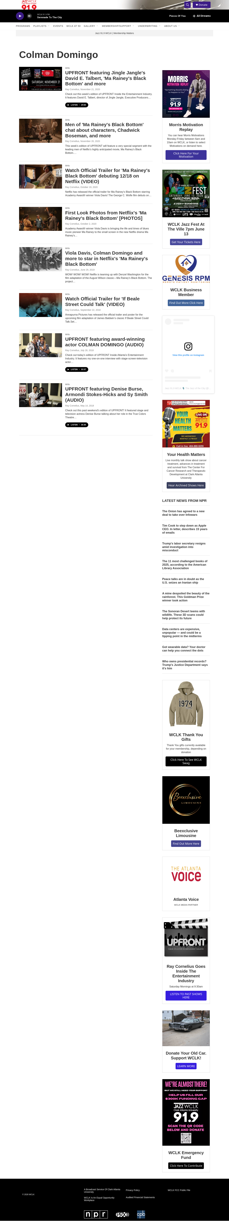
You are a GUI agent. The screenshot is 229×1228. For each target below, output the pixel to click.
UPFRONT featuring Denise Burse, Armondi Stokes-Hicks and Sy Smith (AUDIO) (106, 401)
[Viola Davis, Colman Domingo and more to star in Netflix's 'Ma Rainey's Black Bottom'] (40, 266)
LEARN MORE (186, 1073)
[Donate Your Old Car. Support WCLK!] (186, 1035)
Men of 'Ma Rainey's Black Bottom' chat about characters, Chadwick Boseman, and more (104, 137)
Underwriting (147, 33)
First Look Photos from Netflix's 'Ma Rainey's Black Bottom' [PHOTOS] (105, 222)
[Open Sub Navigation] (49, 33)
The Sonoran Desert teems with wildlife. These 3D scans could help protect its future (183, 622)
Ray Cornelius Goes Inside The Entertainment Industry (186, 980)
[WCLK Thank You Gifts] (186, 711)
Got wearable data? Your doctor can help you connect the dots (183, 656)
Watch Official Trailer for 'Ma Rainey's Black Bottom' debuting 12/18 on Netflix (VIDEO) (107, 183)
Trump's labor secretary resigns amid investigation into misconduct (183, 554)
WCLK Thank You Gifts (186, 744)
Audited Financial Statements (140, 1204)
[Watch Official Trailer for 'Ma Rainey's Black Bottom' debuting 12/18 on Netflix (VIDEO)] (40, 184)
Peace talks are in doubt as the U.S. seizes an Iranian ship (183, 588)
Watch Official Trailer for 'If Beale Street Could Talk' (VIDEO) (102, 308)
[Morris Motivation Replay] (186, 101)
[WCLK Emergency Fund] (186, 1119)
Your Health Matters (186, 461)
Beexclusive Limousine (186, 840)
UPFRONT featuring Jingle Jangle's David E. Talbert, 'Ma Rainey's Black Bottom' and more (105, 85)
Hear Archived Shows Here (186, 492)
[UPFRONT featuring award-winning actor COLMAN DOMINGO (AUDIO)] (40, 352)
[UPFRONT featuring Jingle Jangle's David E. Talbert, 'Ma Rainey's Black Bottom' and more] (40, 86)
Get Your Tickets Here (186, 249)
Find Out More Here (186, 851)
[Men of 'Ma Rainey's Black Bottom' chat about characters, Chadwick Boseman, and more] (40, 138)
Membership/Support (116, 33)
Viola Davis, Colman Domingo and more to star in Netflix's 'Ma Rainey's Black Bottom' (106, 265)
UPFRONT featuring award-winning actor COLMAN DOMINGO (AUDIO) (105, 349)
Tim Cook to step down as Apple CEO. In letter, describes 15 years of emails (184, 536)
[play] (19, 23)
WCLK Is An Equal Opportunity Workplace (99, 1206)
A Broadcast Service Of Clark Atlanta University (102, 1197)
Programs (23, 33)
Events (58, 33)
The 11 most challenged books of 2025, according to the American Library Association (184, 572)
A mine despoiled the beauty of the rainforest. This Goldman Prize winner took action (185, 604)
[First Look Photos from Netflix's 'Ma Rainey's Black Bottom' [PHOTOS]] (40, 226)
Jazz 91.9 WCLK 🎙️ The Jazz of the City (185, 395)
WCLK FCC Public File (179, 1197)
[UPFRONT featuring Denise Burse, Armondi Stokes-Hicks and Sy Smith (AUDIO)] (40, 402)
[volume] (29, 23)
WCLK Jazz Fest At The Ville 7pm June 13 (186, 236)
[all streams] (201, 23)
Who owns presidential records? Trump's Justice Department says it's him (185, 672)
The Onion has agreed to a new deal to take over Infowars (183, 520)
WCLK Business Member (186, 299)
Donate (205, 8)
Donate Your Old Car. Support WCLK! (186, 1063)
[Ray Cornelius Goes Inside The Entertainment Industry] (186, 946)
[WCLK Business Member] (186, 276)
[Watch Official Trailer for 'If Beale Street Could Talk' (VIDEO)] (40, 312)
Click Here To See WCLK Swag (186, 768)
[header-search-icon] (189, 8)
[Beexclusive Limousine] (186, 807)
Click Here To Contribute (186, 1173)
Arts (67, 75)
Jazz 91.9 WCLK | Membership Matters (114, 40)
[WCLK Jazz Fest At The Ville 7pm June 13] (186, 200)
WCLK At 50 (73, 33)
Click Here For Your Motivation (186, 162)
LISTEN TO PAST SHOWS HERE (186, 1002)
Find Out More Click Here (186, 310)
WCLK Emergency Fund (186, 1162)
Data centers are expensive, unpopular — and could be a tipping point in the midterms (182, 640)
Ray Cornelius (72, 96)
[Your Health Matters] (186, 431)
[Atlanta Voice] (186, 882)
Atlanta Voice (186, 906)
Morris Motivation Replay (186, 134)
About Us (170, 33)
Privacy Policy (133, 1197)
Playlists (40, 33)
